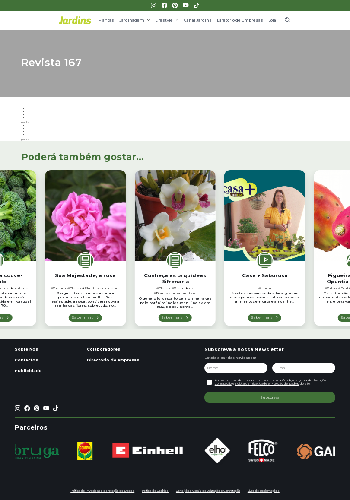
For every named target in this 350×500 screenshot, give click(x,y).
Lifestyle (164, 20)
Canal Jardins (198, 20)
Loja (272, 20)
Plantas (106, 20)
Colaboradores (103, 349)
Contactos (26, 360)
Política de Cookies (155, 491)
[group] (38, 451)
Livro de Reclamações (264, 491)
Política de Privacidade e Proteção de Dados (267, 384)
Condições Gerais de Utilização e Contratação (208, 491)
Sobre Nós (26, 349)
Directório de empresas (113, 360)
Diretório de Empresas (240, 20)
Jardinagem (131, 20)
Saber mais (82, 317)
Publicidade (28, 370)
